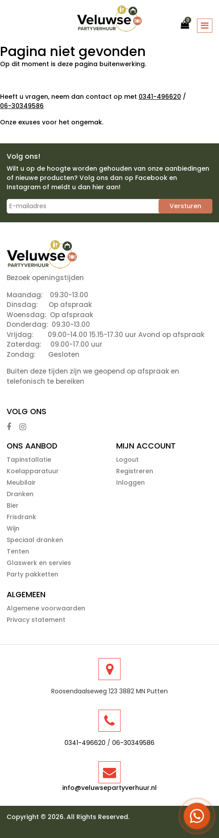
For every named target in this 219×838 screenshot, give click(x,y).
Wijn (13, 528)
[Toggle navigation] (204, 26)
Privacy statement (36, 619)
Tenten (18, 551)
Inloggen (130, 482)
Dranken (20, 494)
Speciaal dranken (35, 539)
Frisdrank (21, 517)
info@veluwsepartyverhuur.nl (109, 787)
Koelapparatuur (33, 471)
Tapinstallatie (29, 459)
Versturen (185, 206)
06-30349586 (22, 105)
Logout (127, 459)
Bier (13, 505)
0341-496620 (160, 96)
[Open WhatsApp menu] (197, 816)
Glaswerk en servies (39, 562)
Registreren (134, 471)
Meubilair (21, 482)
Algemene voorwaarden (46, 608)
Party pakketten (32, 574)
